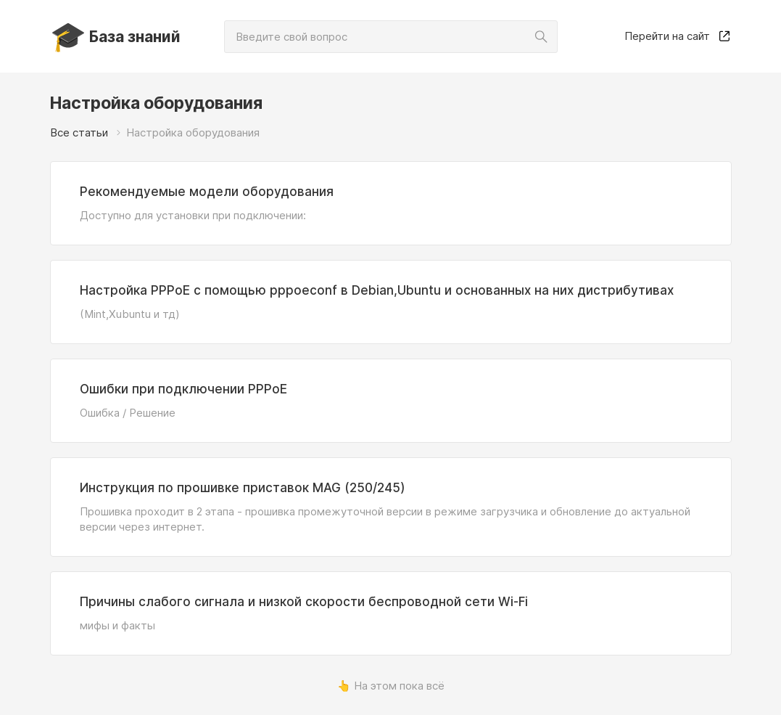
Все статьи (79, 132)
